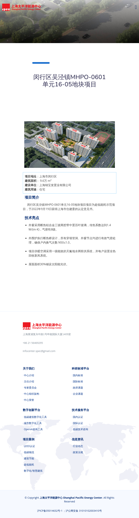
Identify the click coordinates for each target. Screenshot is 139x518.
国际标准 (78, 381)
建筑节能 (29, 458)
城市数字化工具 (33, 423)
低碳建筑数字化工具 (35, 417)
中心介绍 (29, 375)
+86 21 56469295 (33, 343)
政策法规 (78, 452)
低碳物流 (29, 452)
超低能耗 (29, 464)
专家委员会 (30, 387)
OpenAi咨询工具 (33, 429)
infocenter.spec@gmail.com (39, 351)
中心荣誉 (29, 400)
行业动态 (78, 446)
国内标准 (78, 375)
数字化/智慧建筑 (33, 470)
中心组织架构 (31, 394)
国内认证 (78, 417)
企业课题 (78, 394)
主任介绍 (29, 381)
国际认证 (78, 423)
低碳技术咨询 (80, 429)
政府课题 (78, 387)
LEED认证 (29, 446)
